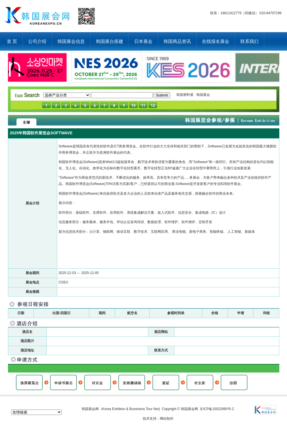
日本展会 (143, 41)
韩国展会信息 (71, 41)
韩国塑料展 (184, 95)
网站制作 (167, 419)
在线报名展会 (215, 41)
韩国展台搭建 (109, 41)
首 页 (12, 41)
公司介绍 (37, 41)
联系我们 (249, 41)
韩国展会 (203, 95)
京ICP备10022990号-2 (217, 409)
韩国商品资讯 (177, 41)
